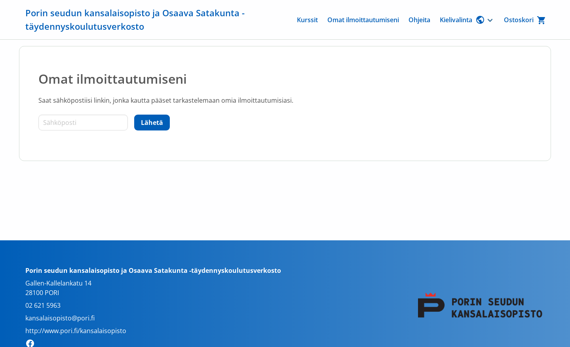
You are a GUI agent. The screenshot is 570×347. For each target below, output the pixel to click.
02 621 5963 (43, 305)
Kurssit (307, 19)
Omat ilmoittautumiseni (363, 19)
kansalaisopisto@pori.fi (60, 318)
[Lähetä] (152, 122)
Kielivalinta (462, 20)
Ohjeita (419, 19)
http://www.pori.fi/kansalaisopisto (75, 330)
